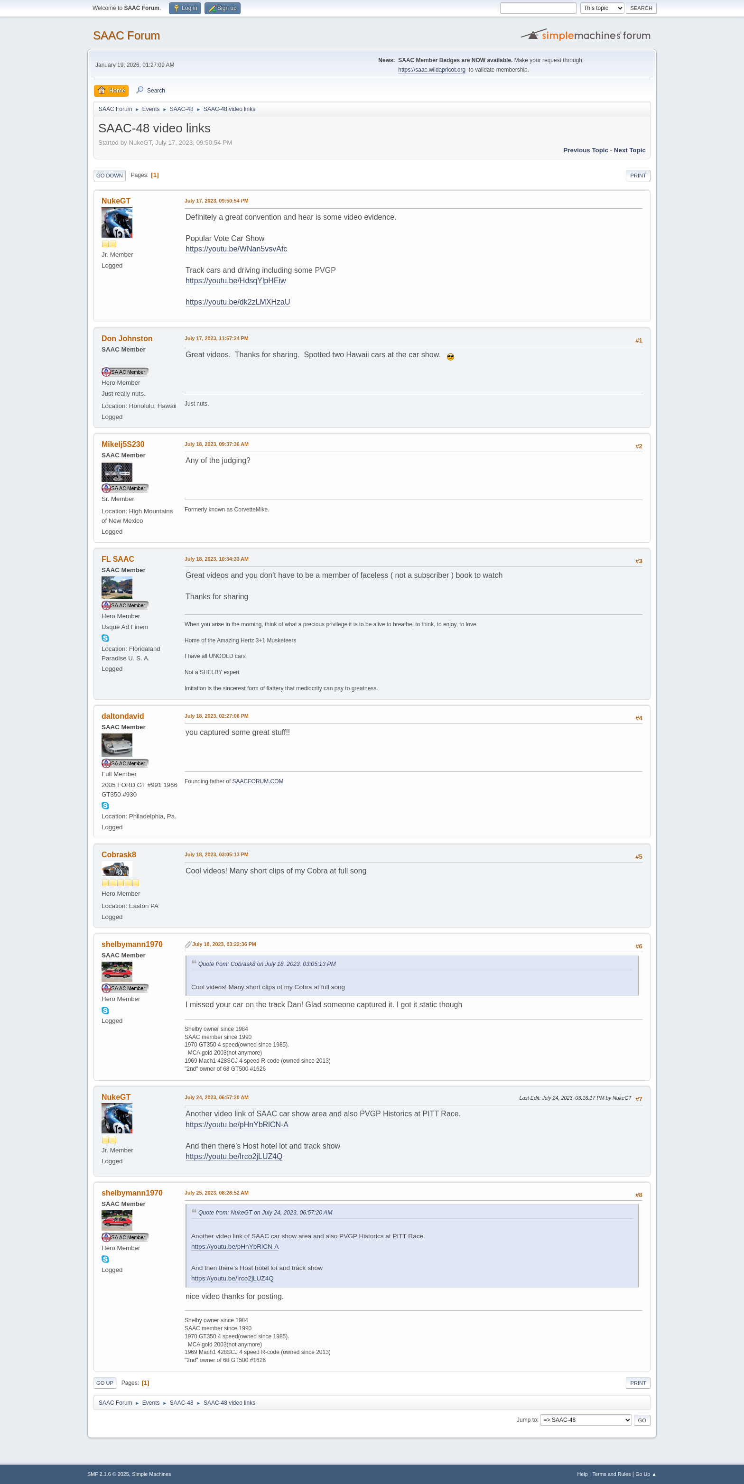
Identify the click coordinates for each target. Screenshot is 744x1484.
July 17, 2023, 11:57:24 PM (217, 338)
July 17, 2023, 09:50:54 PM (217, 201)
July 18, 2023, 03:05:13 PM (217, 854)
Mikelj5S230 (123, 444)
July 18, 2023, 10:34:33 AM (217, 559)
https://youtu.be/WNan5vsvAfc (236, 249)
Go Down (109, 175)
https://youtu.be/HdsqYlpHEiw (236, 281)
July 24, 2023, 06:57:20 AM (217, 1097)
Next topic (630, 150)
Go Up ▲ (646, 1474)
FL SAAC (118, 559)
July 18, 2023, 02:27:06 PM (217, 716)
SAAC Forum (126, 35)
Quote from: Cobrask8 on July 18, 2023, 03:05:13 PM (267, 964)
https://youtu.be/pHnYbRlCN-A (237, 1125)
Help (582, 1474)
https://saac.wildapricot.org (431, 69)
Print (638, 175)
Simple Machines (151, 1474)
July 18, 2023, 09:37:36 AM (217, 444)
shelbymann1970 (132, 944)
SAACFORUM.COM (258, 781)
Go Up (104, 1383)
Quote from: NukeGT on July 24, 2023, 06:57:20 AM (265, 1212)
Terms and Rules (612, 1474)
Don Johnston (127, 338)
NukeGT (116, 201)
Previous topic (585, 150)
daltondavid (123, 716)
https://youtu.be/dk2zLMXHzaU (238, 302)
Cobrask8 (119, 855)
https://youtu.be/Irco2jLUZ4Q (234, 1156)
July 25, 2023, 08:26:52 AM (217, 1193)
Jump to (527, 1420)
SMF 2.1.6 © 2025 (108, 1474)
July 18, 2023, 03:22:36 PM (224, 944)
